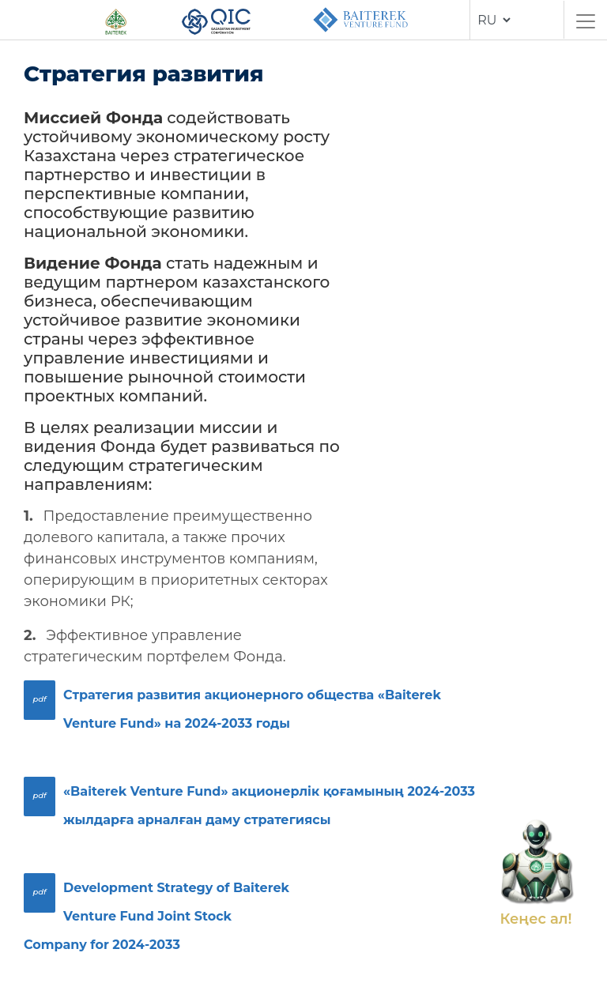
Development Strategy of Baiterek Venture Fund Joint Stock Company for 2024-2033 (156, 916)
